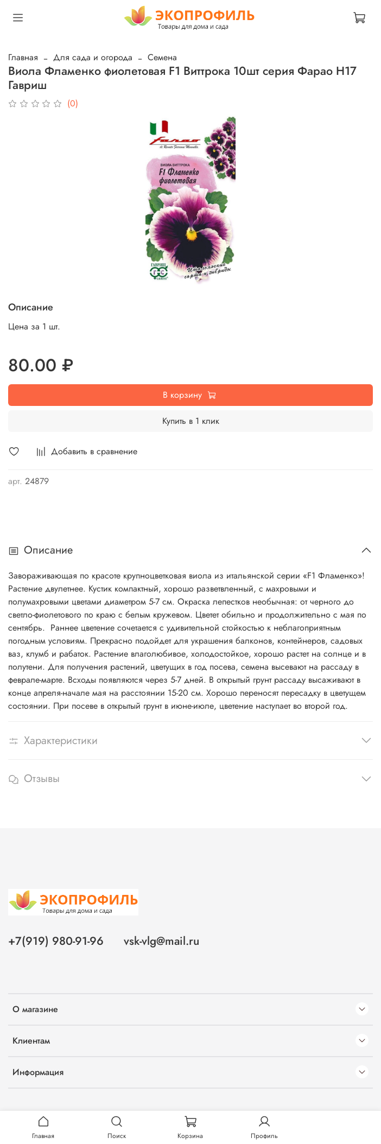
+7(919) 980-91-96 (56, 941)
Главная (23, 57)
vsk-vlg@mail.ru (161, 941)
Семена (162, 57)
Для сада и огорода (92, 57)
